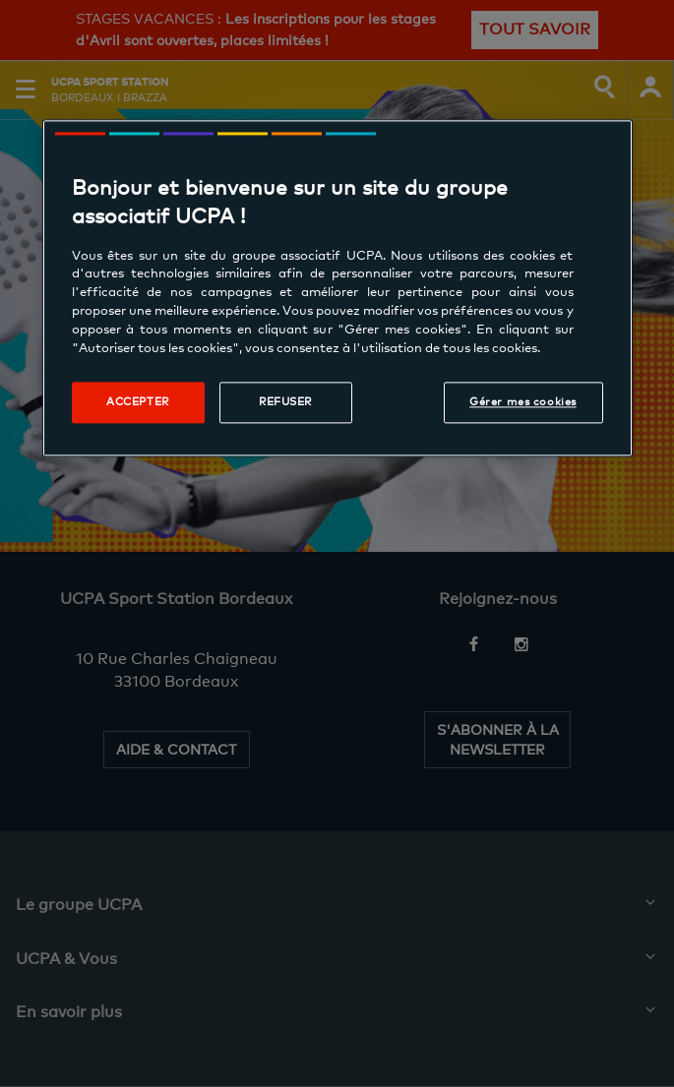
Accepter (137, 401)
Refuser (285, 401)
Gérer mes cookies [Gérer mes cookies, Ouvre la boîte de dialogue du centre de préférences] (523, 401)
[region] (337, 287)
